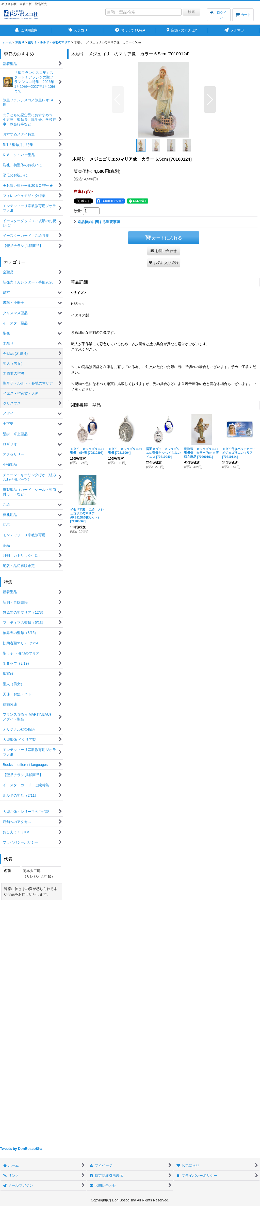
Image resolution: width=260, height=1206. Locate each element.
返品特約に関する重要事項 (97, 222)
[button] (118, 99)
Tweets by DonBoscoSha (21, 1149)
